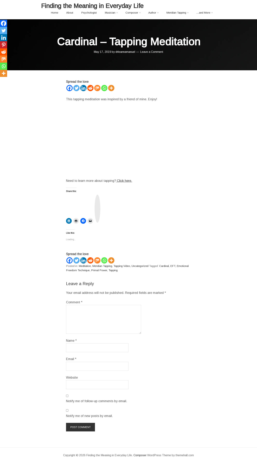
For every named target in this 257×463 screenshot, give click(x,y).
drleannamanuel (125, 51)
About (69, 12)
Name (71, 340)
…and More (203, 12)
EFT (172, 265)
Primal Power (99, 270)
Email (71, 359)
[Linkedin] (83, 88)
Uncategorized (140, 265)
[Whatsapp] (104, 88)
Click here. (124, 181)
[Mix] (97, 88)
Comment (74, 302)
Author (152, 12)
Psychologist (89, 12)
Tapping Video (122, 265)
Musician (110, 12)
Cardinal (164, 265)
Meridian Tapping (176, 12)
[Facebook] (69, 88)
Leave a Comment (151, 51)
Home (54, 12)
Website (72, 377)
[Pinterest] (3, 44)
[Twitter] (76, 88)
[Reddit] (90, 88)
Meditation (85, 265)
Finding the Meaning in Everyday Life (92, 5)
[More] (111, 88)
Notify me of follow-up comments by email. (96, 401)
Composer (131, 12)
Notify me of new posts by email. (89, 416)
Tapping (113, 270)
